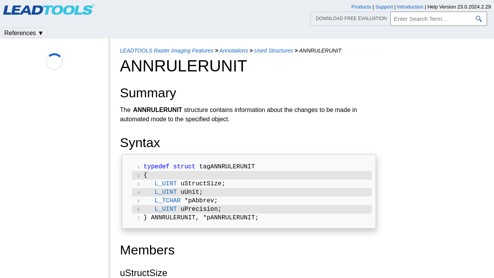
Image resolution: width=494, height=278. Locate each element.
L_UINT (166, 186)
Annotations (233, 50)
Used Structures (273, 50)
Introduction (410, 7)
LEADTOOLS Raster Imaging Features (167, 50)
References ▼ (24, 33)
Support (384, 7)
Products (361, 7)
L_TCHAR (168, 204)
